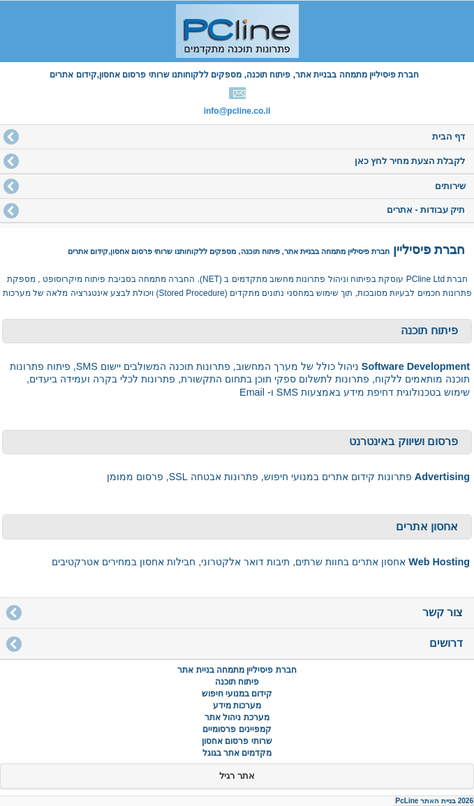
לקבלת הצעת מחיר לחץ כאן (410, 161)
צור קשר (442, 612)
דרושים (446, 643)
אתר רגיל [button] (236, 776)
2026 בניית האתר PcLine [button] (434, 801)
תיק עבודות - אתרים (426, 210)
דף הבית (448, 137)
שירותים (450, 186)
